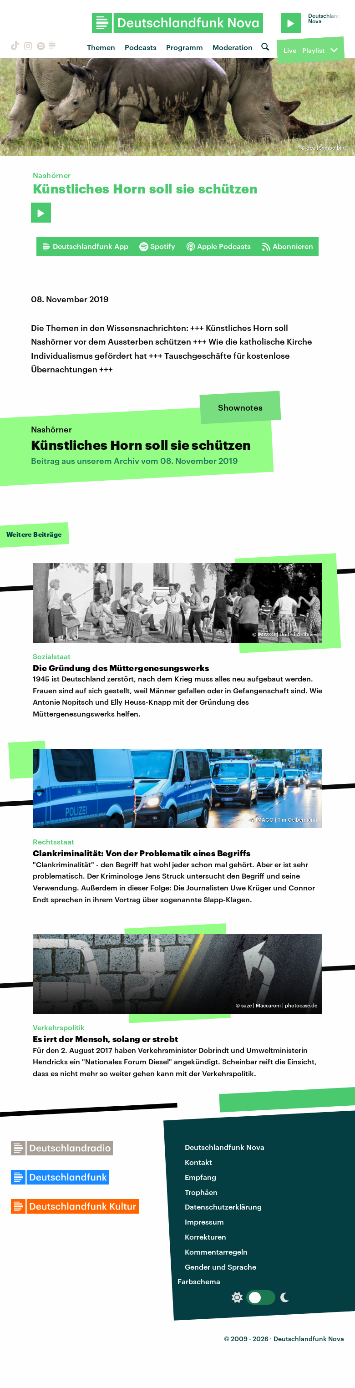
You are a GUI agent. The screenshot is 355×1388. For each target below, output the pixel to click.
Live (290, 50)
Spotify (157, 246)
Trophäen (201, 1192)
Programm (184, 47)
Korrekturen (205, 1236)
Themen (101, 47)
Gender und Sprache (220, 1266)
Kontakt (198, 1162)
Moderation (233, 47)
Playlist (313, 50)
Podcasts (141, 47)
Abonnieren (287, 246)
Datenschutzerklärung (223, 1206)
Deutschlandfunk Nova (224, 1147)
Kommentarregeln (216, 1251)
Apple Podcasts (218, 246)
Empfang (200, 1177)
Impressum (204, 1221)
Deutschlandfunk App (85, 246)
